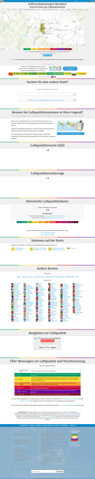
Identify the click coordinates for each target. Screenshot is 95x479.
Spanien (63, 311)
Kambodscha (40, 286)
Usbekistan (77, 302)
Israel (26, 318)
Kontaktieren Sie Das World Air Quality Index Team (25, 430)
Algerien (14, 285)
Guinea (27, 305)
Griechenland (29, 299)
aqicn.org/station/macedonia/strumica (55, 214)
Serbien (63, 299)
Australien (15, 293)
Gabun (27, 292)
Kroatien (39, 302)
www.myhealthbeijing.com (67, 402)
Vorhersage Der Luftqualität (19, 448)
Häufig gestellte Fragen (19, 443)
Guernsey (27, 303)
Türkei (76, 292)
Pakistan (51, 312)
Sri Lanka (64, 312)
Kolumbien (40, 298)
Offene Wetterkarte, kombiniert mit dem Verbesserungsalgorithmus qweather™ (50, 443)
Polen (63, 281)
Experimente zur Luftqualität (20, 438)
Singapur (64, 305)
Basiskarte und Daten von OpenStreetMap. (52, 457)
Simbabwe (64, 303)
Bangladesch (16, 296)
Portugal (63, 282)
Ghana (27, 296)
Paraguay (52, 315)
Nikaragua (52, 305)
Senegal (63, 298)
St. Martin (64, 313)
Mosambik (52, 296)
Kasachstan (40, 292)
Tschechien (77, 291)
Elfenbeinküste (29, 285)
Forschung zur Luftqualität (21, 434)
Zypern (76, 311)
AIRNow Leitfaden (25, 398)
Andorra (14, 286)
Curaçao (14, 316)
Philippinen (52, 318)
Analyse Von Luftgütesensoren (20, 440)
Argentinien (15, 288)
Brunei (14, 306)
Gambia (27, 293)
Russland (64, 291)
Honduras (27, 306)
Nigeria (51, 303)
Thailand (76, 285)
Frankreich (28, 289)
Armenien (15, 289)
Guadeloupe (28, 301)
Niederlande (52, 302)
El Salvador (28, 283)
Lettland (39, 308)
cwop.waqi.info (43, 446)
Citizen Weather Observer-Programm (50, 445)
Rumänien (64, 289)
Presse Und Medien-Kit (18, 431)
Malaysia (39, 318)
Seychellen (64, 301)
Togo (75, 286)
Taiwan (76, 283)
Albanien (15, 283)
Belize (14, 299)
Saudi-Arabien (65, 293)
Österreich (52, 311)
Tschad (76, 289)
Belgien (14, 298)
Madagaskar (40, 315)
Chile (13, 312)
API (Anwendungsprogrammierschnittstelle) (23, 455)
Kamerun (39, 288)
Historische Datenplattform (19, 456)
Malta (51, 283)
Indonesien (28, 311)
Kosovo (39, 301)
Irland (26, 315)
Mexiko (51, 291)
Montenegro (52, 295)
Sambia (63, 292)
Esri (5, 46)
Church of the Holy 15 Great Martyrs (61, 246)
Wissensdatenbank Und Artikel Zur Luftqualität (24, 437)
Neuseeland (52, 301)
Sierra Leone (65, 302)
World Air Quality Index (69, 410)
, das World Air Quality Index (48, 413)
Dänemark (15, 318)
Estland (27, 286)
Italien (39, 281)
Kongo (39, 299)
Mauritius (52, 288)
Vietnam (76, 308)
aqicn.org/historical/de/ (46, 229)
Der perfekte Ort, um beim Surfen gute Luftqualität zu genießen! (53, 459)
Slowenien (64, 308)
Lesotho (39, 306)
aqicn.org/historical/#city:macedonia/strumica (55, 213)
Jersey (39, 283)
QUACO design (45, 462)
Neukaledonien (53, 299)
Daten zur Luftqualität (18, 446)
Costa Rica (15, 315)
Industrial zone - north (38, 247)
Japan (38, 282)
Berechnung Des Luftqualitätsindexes (22, 447)
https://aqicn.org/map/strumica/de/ (47, 50)
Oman (51, 309)
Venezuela (77, 303)
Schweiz (63, 296)
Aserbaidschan (16, 291)
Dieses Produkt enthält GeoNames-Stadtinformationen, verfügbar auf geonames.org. (54, 439)
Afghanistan (15, 281)
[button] (2, 9)
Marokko (51, 285)
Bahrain (14, 295)
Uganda (76, 296)
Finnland (27, 288)
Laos (38, 305)
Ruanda (63, 288)
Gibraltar (27, 298)
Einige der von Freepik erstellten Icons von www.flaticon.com (51, 452)
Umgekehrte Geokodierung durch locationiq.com (53, 455)
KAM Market (16, 247)
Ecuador (27, 282)
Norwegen (52, 308)
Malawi (39, 316)
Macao (39, 313)
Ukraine (76, 298)
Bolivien (14, 302)
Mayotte (51, 289)
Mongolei (52, 293)
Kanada (39, 289)
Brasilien (15, 305)
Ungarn (76, 299)
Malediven (52, 281)
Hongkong (28, 308)
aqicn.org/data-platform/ (47, 232)
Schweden (64, 295)
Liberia (39, 311)
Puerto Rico (64, 283)
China (14, 313)
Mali (50, 282)
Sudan (75, 281)
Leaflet (1, 45)
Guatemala (28, 302)
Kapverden (40, 291)
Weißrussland (78, 309)
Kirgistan (39, 296)
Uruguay (76, 301)
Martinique (52, 286)
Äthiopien (15, 292)
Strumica (71, 245)
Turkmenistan (78, 293)
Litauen (39, 312)
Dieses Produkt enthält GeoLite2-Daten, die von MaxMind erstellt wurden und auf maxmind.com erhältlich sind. (52, 436)
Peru (50, 316)
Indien (27, 309)
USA (75, 295)
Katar (38, 293)
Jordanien (40, 285)
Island (26, 316)
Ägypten (14, 282)
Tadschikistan (78, 282)
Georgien (27, 295)
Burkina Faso (16, 311)
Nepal (51, 298)
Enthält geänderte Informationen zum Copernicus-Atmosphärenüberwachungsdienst (53, 449)
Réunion (63, 286)
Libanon (39, 309)
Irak (26, 312)
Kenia (38, 295)
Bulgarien (15, 308)
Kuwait (39, 303)
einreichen (60, 468)
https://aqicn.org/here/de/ (47, 61)
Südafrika (64, 318)
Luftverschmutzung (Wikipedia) (69, 396)
